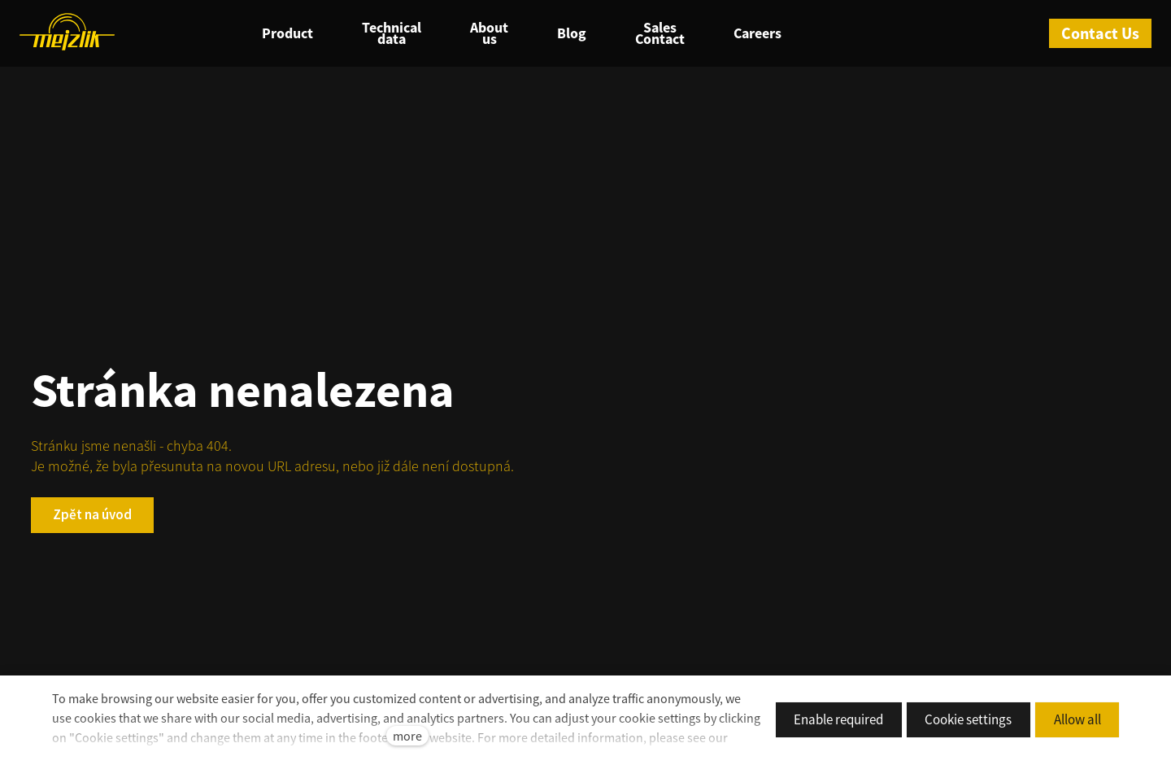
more (407, 736)
